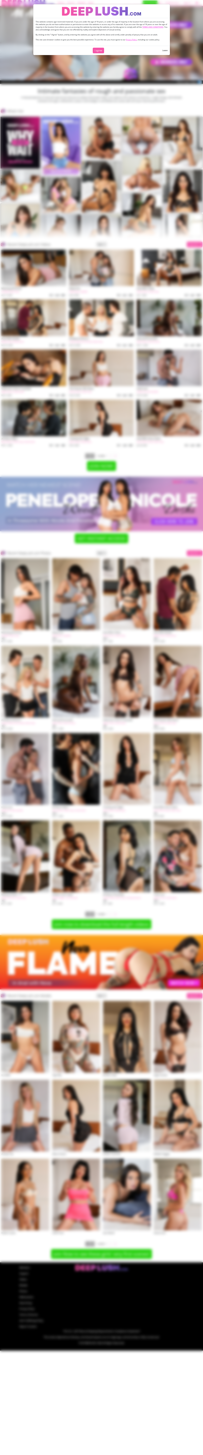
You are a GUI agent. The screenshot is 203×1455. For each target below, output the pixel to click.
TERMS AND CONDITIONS (152, 27)
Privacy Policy (131, 39)
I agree (98, 50)
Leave (165, 50)
